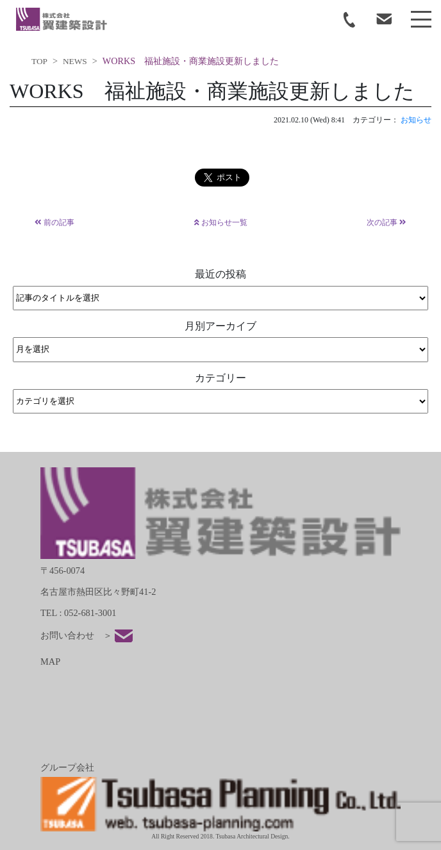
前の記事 (54, 222)
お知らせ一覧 (220, 222)
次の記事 (386, 222)
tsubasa (61, 19)
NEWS (75, 61)
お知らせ (416, 119)
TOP (39, 61)
